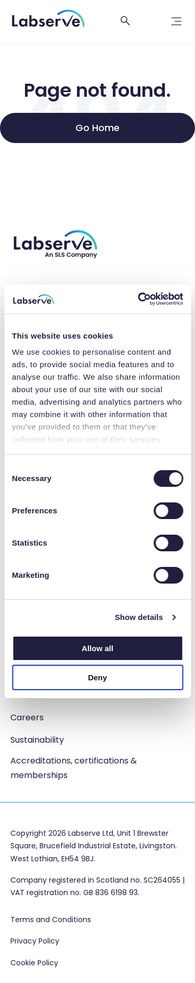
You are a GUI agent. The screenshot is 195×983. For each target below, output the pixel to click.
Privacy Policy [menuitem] (34, 941)
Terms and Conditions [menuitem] (50, 920)
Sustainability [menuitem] (37, 740)
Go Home (97, 127)
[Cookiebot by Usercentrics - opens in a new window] (139, 299)
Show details (139, 617)
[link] (176, 24)
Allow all (97, 648)
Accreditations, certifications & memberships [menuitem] (73, 768)
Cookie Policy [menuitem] (34, 963)
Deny (97, 677)
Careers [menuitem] (27, 717)
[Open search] (125, 21)
